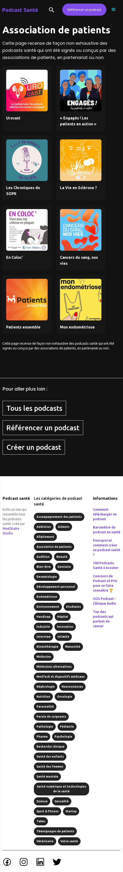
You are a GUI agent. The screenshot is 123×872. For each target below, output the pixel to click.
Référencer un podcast (84, 10)
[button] (113, 9)
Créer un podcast (33, 447)
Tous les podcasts (34, 408)
